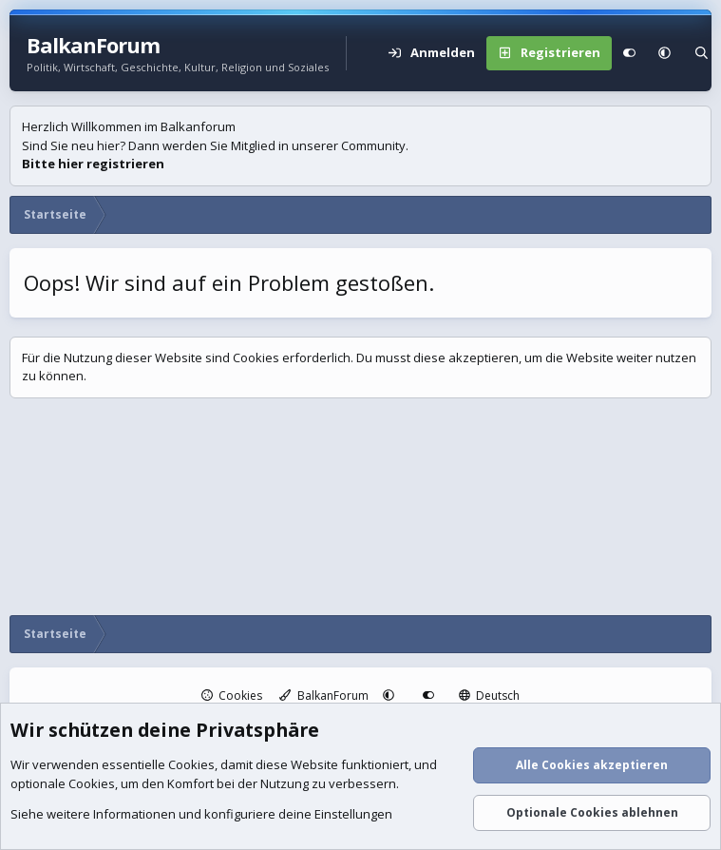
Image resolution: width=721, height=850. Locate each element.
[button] (664, 53)
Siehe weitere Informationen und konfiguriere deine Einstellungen (201, 814)
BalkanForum (324, 695)
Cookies (232, 695)
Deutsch (490, 695)
